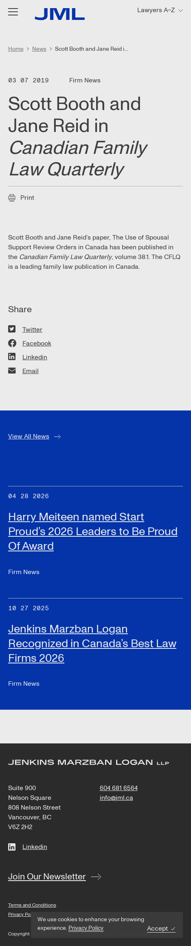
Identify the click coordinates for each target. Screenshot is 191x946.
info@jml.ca (116, 797)
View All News (28, 436)
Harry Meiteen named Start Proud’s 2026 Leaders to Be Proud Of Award (93, 531)
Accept (157, 929)
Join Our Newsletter (47, 876)
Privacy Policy (85, 928)
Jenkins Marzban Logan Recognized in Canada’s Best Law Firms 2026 (92, 643)
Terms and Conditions (32, 905)
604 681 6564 (119, 788)
